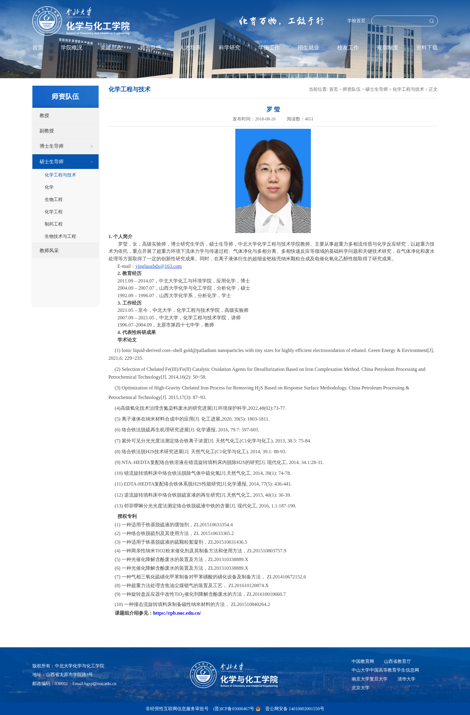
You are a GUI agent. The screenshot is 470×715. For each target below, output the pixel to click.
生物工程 (54, 199)
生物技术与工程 (60, 236)
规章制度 (387, 48)
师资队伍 (151, 48)
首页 (37, 48)
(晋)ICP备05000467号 (233, 708)
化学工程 (54, 211)
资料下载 (427, 48)
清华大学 (406, 679)
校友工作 (348, 48)
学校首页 (356, 20)
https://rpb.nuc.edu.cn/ (177, 613)
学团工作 (269, 48)
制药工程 (54, 224)
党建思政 (111, 48)
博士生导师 (52, 146)
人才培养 (190, 48)
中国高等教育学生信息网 (394, 670)
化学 (49, 187)
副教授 (47, 131)
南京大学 (361, 679)
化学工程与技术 (60, 175)
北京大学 (361, 687)
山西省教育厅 (397, 661)
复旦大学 (379, 679)
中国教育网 (363, 661)
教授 (44, 115)
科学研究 (229, 48)
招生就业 (308, 48)
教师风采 (49, 250)
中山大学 (361, 670)
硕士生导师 (52, 161)
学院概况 (71, 48)
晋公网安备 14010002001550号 (294, 708)
